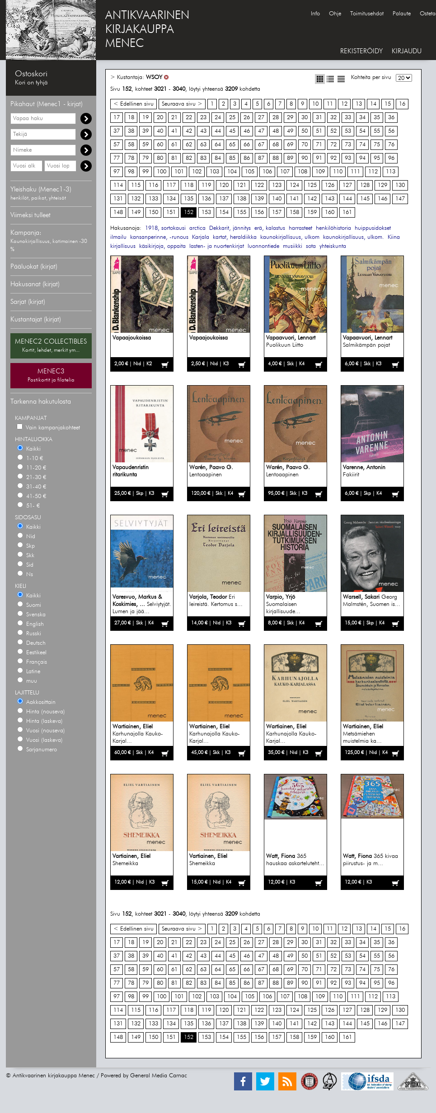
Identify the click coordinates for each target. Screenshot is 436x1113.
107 (285, 172)
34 (362, 118)
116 (153, 185)
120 (224, 185)
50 (304, 131)
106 (267, 172)
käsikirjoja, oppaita (162, 246)
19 (145, 118)
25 (232, 118)
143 (329, 199)
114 (118, 185)
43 (203, 131)
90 (304, 158)
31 (319, 118)
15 (387, 104)
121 (241, 185)
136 (206, 199)
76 (391, 145)
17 (116, 118)
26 (247, 118)
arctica (197, 228)
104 (232, 172)
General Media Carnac (158, 1076)
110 (337, 172)
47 (261, 131)
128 (365, 185)
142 (312, 199)
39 (145, 131)
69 (290, 145)
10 (315, 104)
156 (259, 212)
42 (189, 131)
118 (188, 185)
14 (373, 104)
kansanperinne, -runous (159, 237)
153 (206, 212)
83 (203, 158)
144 (347, 199)
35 (377, 118)
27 (261, 118)
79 (145, 158)
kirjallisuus (123, 246)
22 (189, 118)
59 (145, 145)
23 (203, 118)
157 (276, 212)
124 (294, 185)
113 (390, 172)
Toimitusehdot (367, 14)
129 (382, 185)
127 (347, 185)
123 (276, 185)
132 (136, 199)
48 (275, 131)
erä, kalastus (269, 228)
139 (259, 199)
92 (333, 158)
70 (304, 145)
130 (400, 185)
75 (377, 145)
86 (247, 158)
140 (276, 199)
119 (206, 185)
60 (160, 145)
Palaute (402, 14)
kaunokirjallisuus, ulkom (289, 237)
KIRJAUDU (407, 51)
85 (232, 158)
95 (377, 158)
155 (241, 212)
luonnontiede (263, 246)
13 (359, 104)
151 (171, 212)
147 (400, 199)
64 (218, 145)
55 (377, 131)
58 (131, 145)
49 (290, 131)
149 (136, 212)
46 (247, 131)
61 (174, 145)
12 (344, 104)
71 (319, 145)
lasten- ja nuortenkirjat (216, 246)
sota (311, 246)
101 (179, 172)
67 (261, 145)
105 (249, 172)
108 (302, 172)
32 (333, 118)
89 (290, 158)
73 (348, 145)
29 (290, 118)
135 (188, 199)
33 (348, 118)
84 (218, 158)
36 (391, 118)
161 (347, 212)
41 (174, 131)
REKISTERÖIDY (361, 51)
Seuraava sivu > (182, 104)
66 (247, 145)
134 (171, 199)
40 (160, 131)
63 (203, 145)
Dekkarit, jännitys (230, 228)
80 (160, 158)
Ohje (335, 14)
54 (362, 131)
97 (116, 172)
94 (362, 158)
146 (382, 199)
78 (131, 158)
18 (131, 118)
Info (315, 14)
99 (145, 172)
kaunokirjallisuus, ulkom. (353, 237)
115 (136, 185)
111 (355, 172)
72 (333, 145)
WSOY (154, 77)
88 (275, 158)
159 (312, 212)
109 (320, 172)
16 (402, 104)
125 (312, 185)
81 (174, 158)
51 (319, 131)
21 (174, 118)
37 (116, 131)
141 (294, 199)
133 (153, 199)
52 (333, 131)
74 (362, 145)
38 (131, 131)
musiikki (292, 246)
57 (116, 145)
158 (294, 212)
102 (197, 172)
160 (329, 212)
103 (214, 172)
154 (224, 212)
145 (365, 199)
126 (329, 185)
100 (161, 172)
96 (391, 158)
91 (319, 158)
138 (241, 199)
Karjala (200, 237)
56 (391, 131)
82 (189, 158)
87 (261, 158)
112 (373, 172)
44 (218, 131)
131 (118, 199)
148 (118, 212)
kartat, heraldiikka (235, 237)
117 (171, 185)
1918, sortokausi (165, 228)
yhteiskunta (332, 246)
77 (116, 158)
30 (304, 118)
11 (330, 104)
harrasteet (300, 228)
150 (153, 212)
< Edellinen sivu (133, 104)
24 (218, 118)
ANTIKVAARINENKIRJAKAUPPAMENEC (147, 30)
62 (189, 145)
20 (160, 118)
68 (275, 145)
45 (232, 131)
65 (232, 145)
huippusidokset (373, 228)
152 (188, 212)
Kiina (394, 237)
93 (348, 158)
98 (131, 172)
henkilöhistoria (333, 228)
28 (275, 118)
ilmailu (118, 237)
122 (259, 185)
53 (348, 131)
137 (224, 199)
